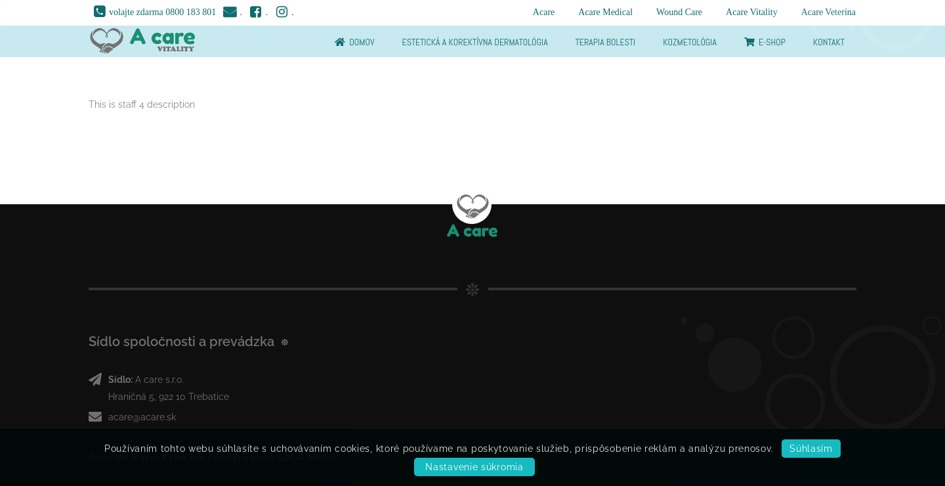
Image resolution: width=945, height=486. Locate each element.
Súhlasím (811, 448)
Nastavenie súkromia (474, 467)
